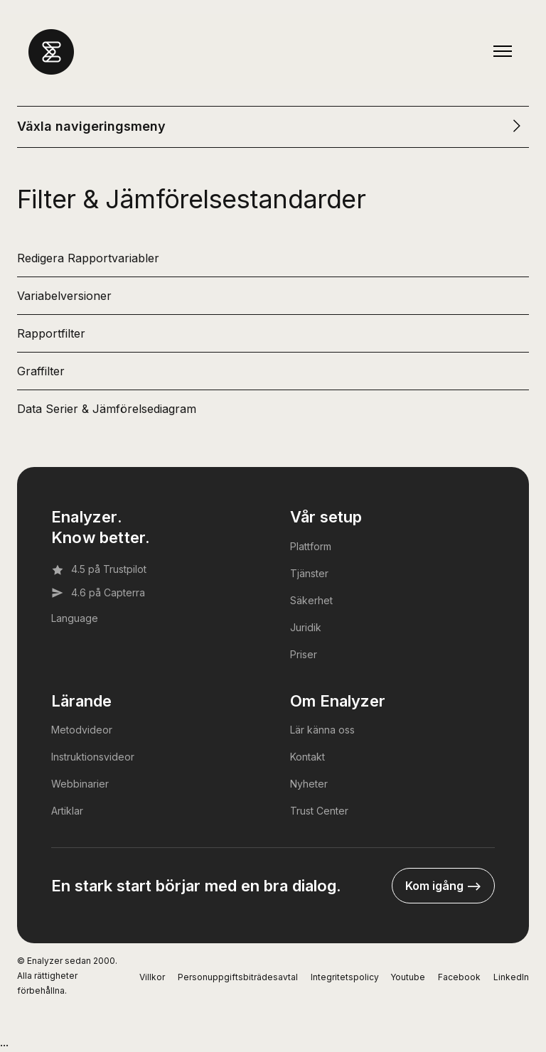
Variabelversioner (64, 296)
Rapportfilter (51, 333)
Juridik (305, 627)
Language (74, 618)
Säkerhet (311, 600)
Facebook (459, 977)
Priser (303, 654)
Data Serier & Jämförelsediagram (106, 409)
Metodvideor (81, 730)
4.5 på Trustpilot (98, 569)
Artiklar (67, 811)
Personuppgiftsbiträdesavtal (238, 977)
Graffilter (41, 371)
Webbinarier (80, 784)
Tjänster (309, 573)
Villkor (152, 977)
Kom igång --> (443, 886)
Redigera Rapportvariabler (88, 258)
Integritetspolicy (345, 977)
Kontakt (307, 757)
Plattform (310, 546)
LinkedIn (511, 977)
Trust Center (319, 811)
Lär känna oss (322, 730)
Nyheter (309, 784)
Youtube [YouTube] (407, 977)
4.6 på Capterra (98, 592)
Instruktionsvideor (92, 757)
